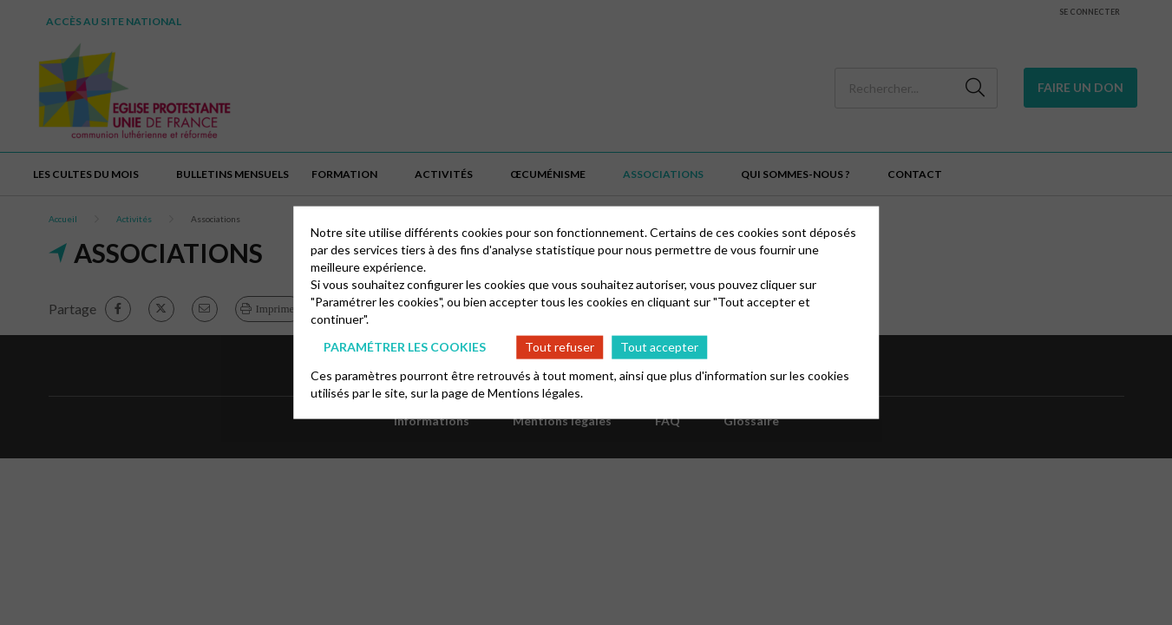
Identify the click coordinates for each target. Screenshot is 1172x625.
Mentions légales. (535, 392)
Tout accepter (659, 346)
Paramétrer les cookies (405, 346)
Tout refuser (559, 346)
